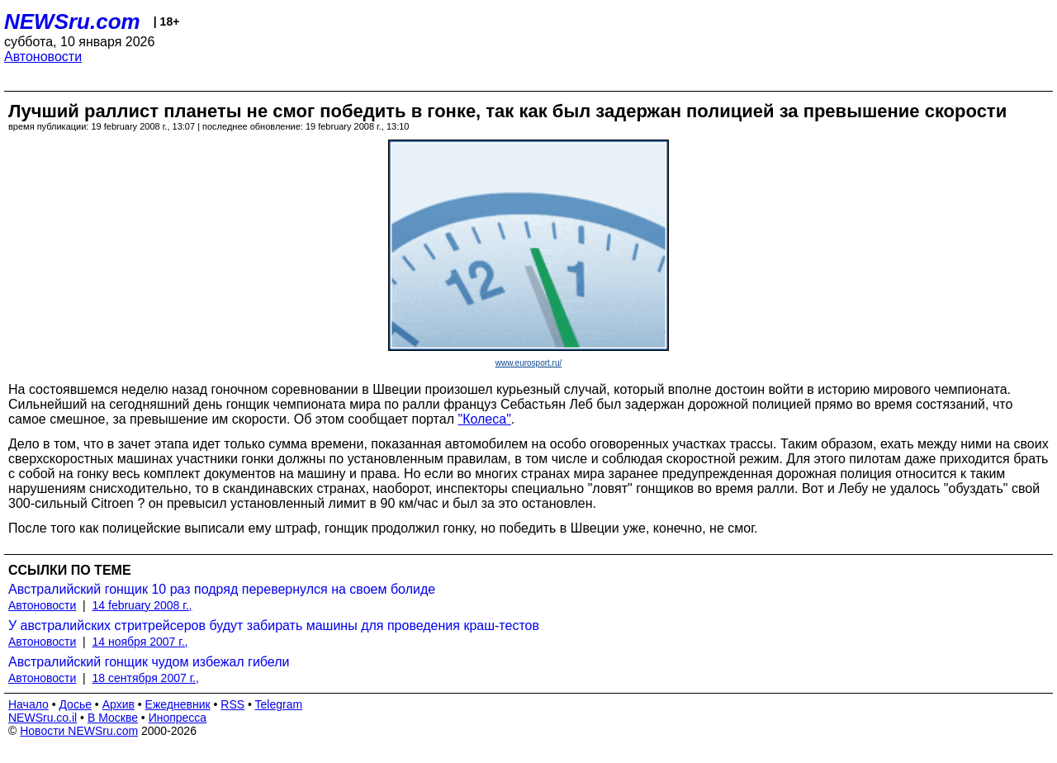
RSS (232, 704)
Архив (118, 704)
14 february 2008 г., (142, 605)
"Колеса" (483, 419)
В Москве (113, 717)
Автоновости (43, 57)
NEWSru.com (72, 21)
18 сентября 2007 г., (145, 678)
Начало (28, 704)
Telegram (279, 704)
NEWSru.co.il (42, 717)
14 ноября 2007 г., (140, 641)
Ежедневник (178, 704)
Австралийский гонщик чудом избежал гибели (148, 662)
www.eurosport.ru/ (528, 362)
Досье (75, 704)
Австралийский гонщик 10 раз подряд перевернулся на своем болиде (221, 589)
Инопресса (178, 717)
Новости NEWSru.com (79, 730)
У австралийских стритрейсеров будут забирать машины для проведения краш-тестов (273, 625)
